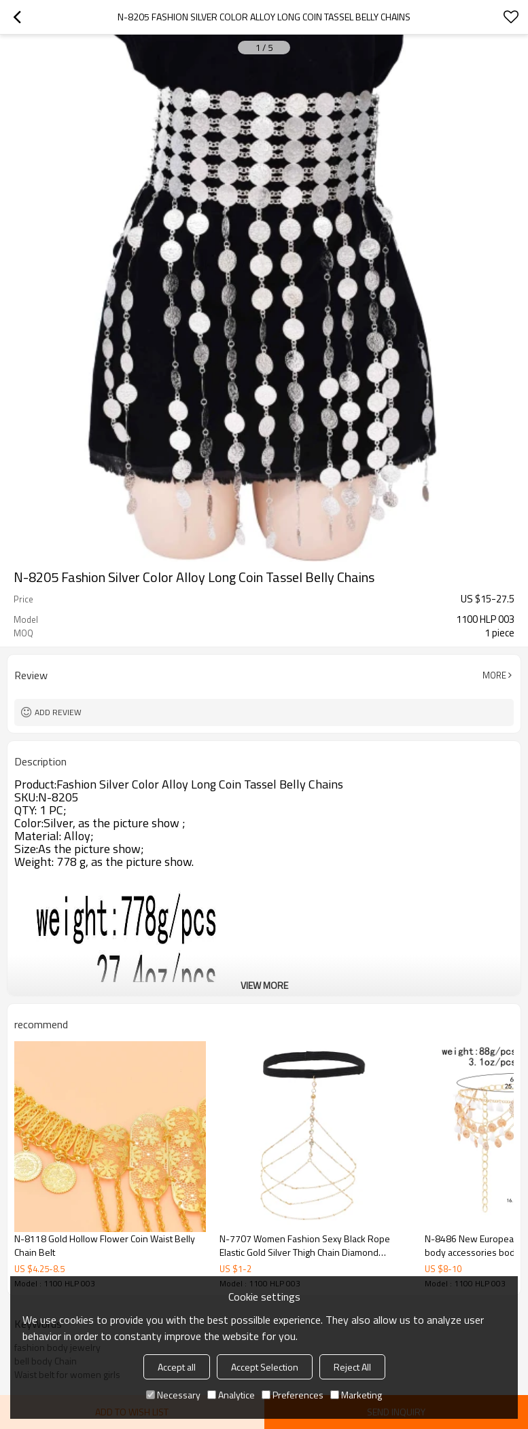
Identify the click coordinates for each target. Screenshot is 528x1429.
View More (264, 985)
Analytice (231, 1395)
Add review (58, 712)
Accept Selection (264, 1367)
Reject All (352, 1367)
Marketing (356, 1395)
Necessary (173, 1395)
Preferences (292, 1395)
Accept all (177, 1367)
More (494, 675)
